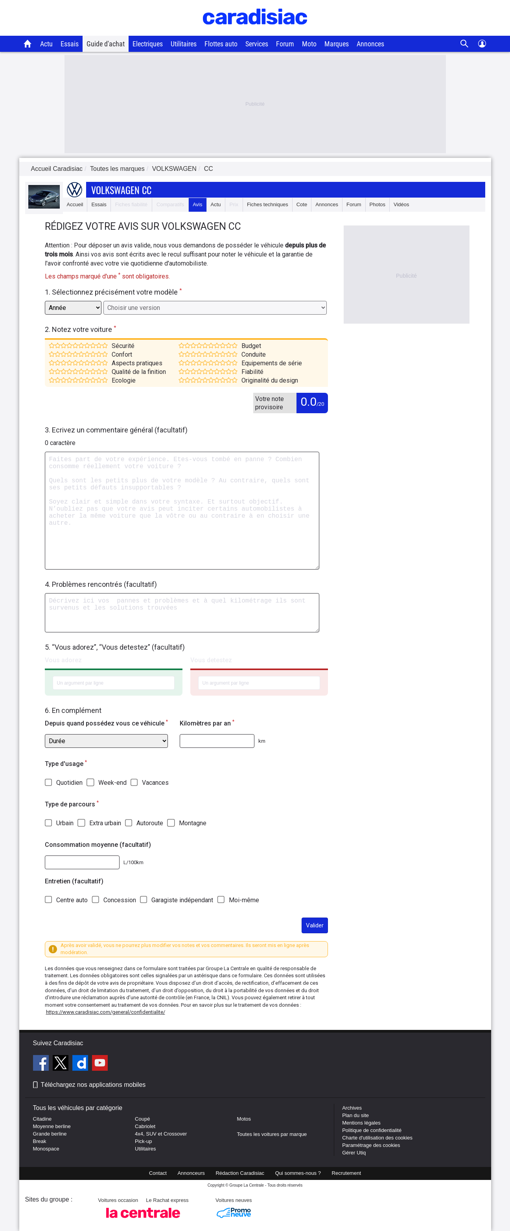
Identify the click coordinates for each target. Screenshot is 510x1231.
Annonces (370, 44)
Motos (244, 1119)
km (261, 741)
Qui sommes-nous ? (298, 1173)
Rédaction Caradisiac (239, 1173)
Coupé (142, 1119)
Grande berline (50, 1134)
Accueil (75, 204)
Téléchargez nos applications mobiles (93, 1084)
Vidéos (401, 204)
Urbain (65, 823)
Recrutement (346, 1173)
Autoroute (149, 823)
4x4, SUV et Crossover (161, 1134)
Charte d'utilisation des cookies (377, 1138)
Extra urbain (105, 823)
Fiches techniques (267, 204)
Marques (336, 44)
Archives (352, 1108)
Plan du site (355, 1115)
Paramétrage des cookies (371, 1145)
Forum (285, 44)
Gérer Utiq (354, 1153)
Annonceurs (190, 1173)
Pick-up (143, 1141)
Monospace (46, 1149)
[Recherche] (464, 44)
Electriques (148, 44)
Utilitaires (184, 44)
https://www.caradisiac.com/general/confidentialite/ (105, 1012)
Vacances (155, 782)
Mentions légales (361, 1123)
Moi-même (244, 900)
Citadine (42, 1119)
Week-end (112, 782)
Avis (197, 204)
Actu (46, 44)
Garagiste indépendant (182, 900)
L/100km (133, 862)
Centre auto (72, 900)
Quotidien (69, 782)
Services (256, 44)
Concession (119, 900)
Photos (377, 204)
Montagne (192, 823)
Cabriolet (145, 1126)
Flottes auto (221, 44)
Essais (70, 44)
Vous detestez (211, 660)
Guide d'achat (106, 44)
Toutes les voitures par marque (272, 1134)
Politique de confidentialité (371, 1130)
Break (39, 1141)
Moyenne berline (52, 1126)
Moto (309, 44)
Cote (301, 204)
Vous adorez (63, 660)
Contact (158, 1173)
